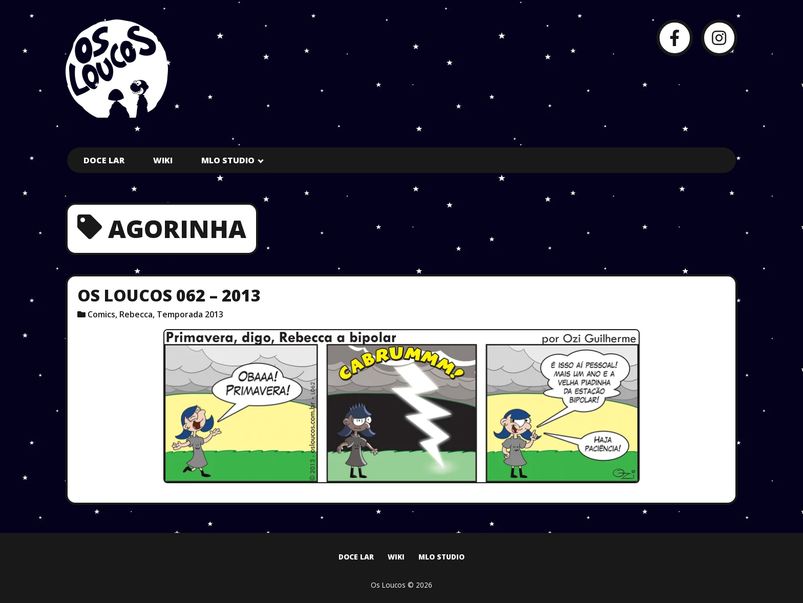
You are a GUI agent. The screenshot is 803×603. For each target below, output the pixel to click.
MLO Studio (228, 160)
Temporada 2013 (190, 314)
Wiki (163, 160)
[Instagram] (719, 37)
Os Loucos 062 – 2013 (169, 295)
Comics (101, 314)
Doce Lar (103, 160)
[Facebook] (675, 37)
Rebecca (136, 314)
